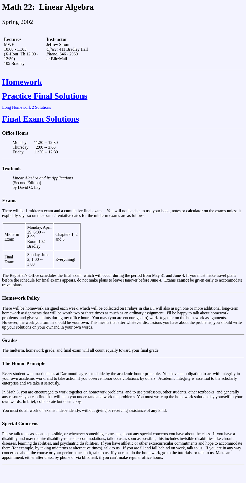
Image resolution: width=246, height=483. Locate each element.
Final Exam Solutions (40, 118)
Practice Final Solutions (44, 96)
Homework (22, 82)
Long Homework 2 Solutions (26, 107)
